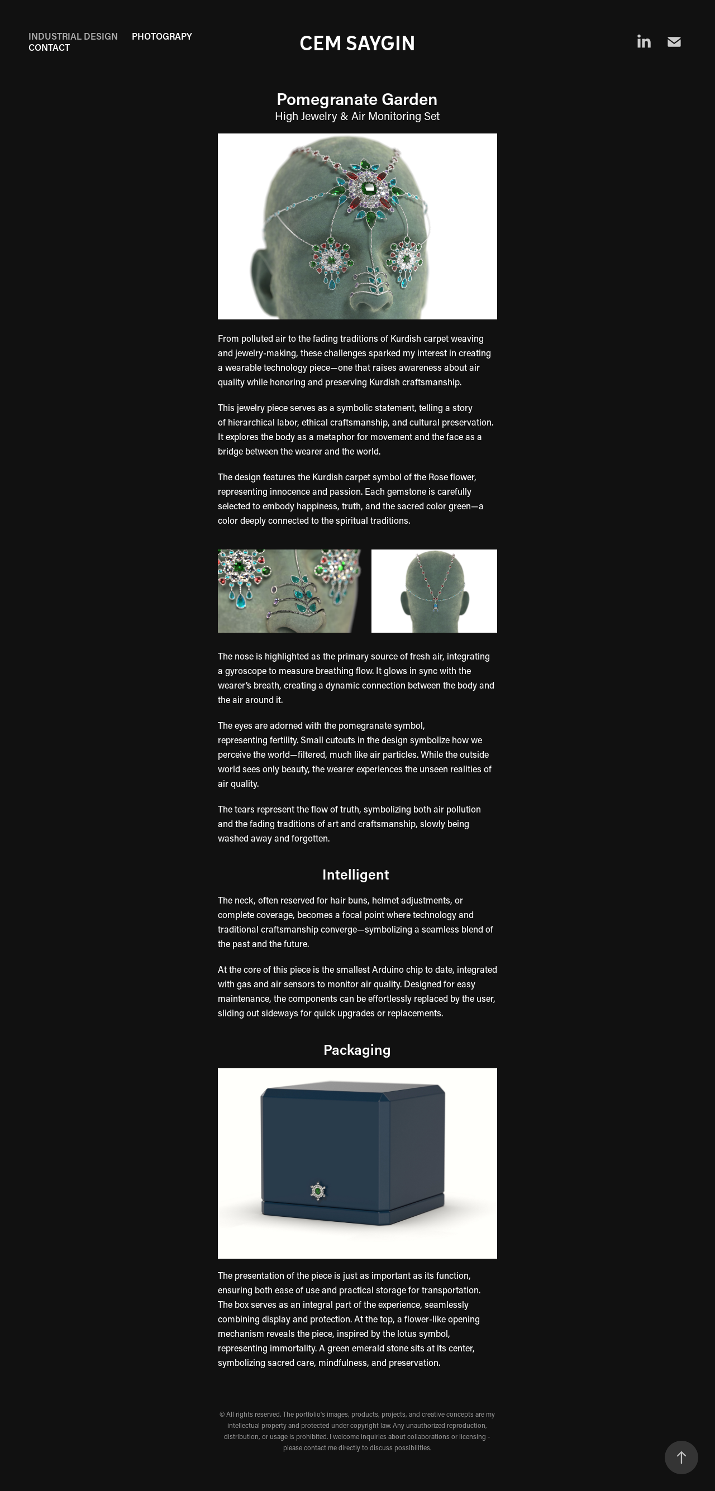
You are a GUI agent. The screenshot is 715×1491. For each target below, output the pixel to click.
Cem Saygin (357, 42)
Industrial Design (73, 36)
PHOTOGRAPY (162, 36)
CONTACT (49, 47)
